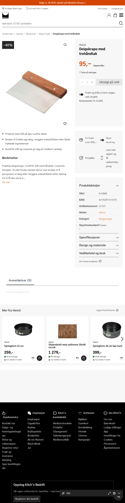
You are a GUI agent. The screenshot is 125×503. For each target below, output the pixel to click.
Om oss (108, 419)
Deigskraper (44, 34)
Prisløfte (89, 158)
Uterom (82, 435)
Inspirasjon (34, 419)
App (106, 431)
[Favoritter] (33, 358)
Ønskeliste (33, 435)
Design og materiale (92, 245)
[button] (65, 123)
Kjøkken (19, 34)
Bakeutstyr (31, 34)
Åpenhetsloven (112, 447)
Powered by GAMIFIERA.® (17, 292)
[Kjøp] (39, 358)
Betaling (6, 460)
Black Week (34, 443)
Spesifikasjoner (89, 237)
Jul (29, 447)
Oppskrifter (34, 423)
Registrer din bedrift (27, 498)
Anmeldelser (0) (20, 280)
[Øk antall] (92, 82)
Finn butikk (102, 8)
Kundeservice (117, 8)
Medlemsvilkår (61, 439)
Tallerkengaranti (62, 435)
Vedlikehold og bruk (92, 253)
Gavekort (83, 423)
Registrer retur (10, 447)
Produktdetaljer (89, 185)
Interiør (82, 431)
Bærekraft (109, 423)
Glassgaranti (60, 431)
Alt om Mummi (36, 439)
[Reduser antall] (82, 82)
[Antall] (87, 82)
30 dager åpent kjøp (12, 8)
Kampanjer (84, 439)
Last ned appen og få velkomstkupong (112, 158)
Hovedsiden (7, 34)
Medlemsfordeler (62, 423)
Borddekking (85, 427)
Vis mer (6, 182)
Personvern (110, 443)
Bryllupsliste (34, 431)
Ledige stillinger (112, 427)
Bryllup (31, 427)
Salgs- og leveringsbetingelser (11, 431)
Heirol (82, 44)
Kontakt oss (8, 423)
